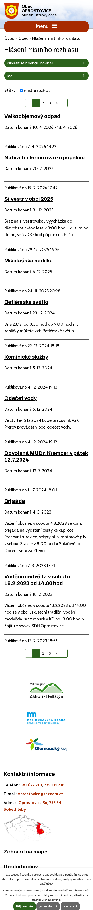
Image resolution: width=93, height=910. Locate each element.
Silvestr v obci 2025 (28, 199)
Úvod (9, 38)
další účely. (47, 883)
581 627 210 (31, 784)
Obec (23, 38)
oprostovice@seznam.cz (40, 793)
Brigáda (14, 501)
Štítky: (10, 90)
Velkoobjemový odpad (32, 116)
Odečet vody (20, 398)
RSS (47, 75)
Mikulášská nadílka (28, 261)
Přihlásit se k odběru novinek (47, 63)
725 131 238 (54, 784)
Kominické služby (26, 357)
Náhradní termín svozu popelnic (44, 158)
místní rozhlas (37, 90)
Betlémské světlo (26, 302)
